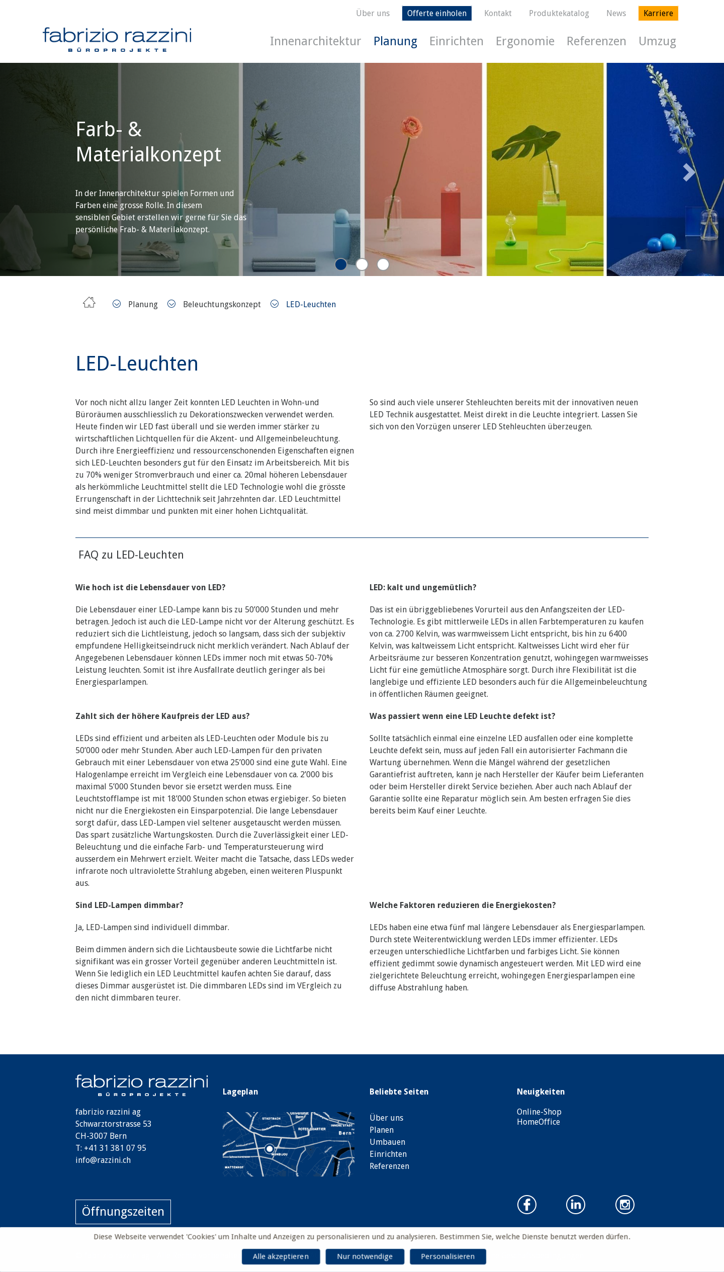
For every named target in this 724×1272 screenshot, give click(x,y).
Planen (382, 1130)
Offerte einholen (437, 13)
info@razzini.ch (103, 1160)
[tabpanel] (362, 169)
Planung (395, 41)
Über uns (373, 13)
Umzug (657, 41)
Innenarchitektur (315, 41)
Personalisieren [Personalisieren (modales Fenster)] (449, 1256)
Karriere (658, 13)
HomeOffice (538, 1122)
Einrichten (456, 41)
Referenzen (596, 41)
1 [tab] (340, 264)
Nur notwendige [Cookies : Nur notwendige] (365, 1256)
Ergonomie (525, 41)
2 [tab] (362, 264)
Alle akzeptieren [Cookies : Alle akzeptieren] (279, 1256)
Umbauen (387, 1142)
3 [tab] (383, 264)
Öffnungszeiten (123, 1212)
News (616, 13)
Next (687, 169)
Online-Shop (539, 1112)
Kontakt (498, 13)
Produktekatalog (559, 13)
